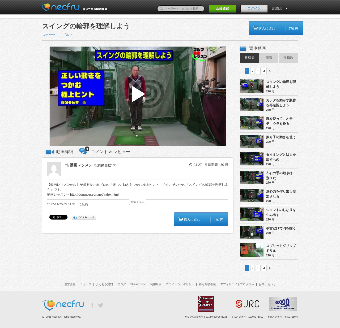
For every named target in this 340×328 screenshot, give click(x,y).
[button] (138, 96)
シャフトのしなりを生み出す (281, 212)
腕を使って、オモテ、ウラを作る (279, 121)
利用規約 (156, 284)
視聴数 (288, 58)
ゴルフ (67, 35)
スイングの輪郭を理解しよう (281, 84)
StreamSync (138, 284)
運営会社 (70, 284)
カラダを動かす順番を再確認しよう (281, 102)
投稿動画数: (105, 165)
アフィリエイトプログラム (237, 284)
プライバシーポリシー (180, 284)
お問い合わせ (267, 284)
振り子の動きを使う (281, 137)
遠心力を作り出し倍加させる (281, 194)
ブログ (121, 284)
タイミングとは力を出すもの (281, 157)
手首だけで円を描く (281, 228)
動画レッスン (81, 165)
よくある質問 (104, 284)
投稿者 (250, 58)
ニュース (85, 284)
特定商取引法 (207, 284)
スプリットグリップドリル (281, 248)
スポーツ (48, 35)
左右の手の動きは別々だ (279, 175)
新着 (269, 58)
